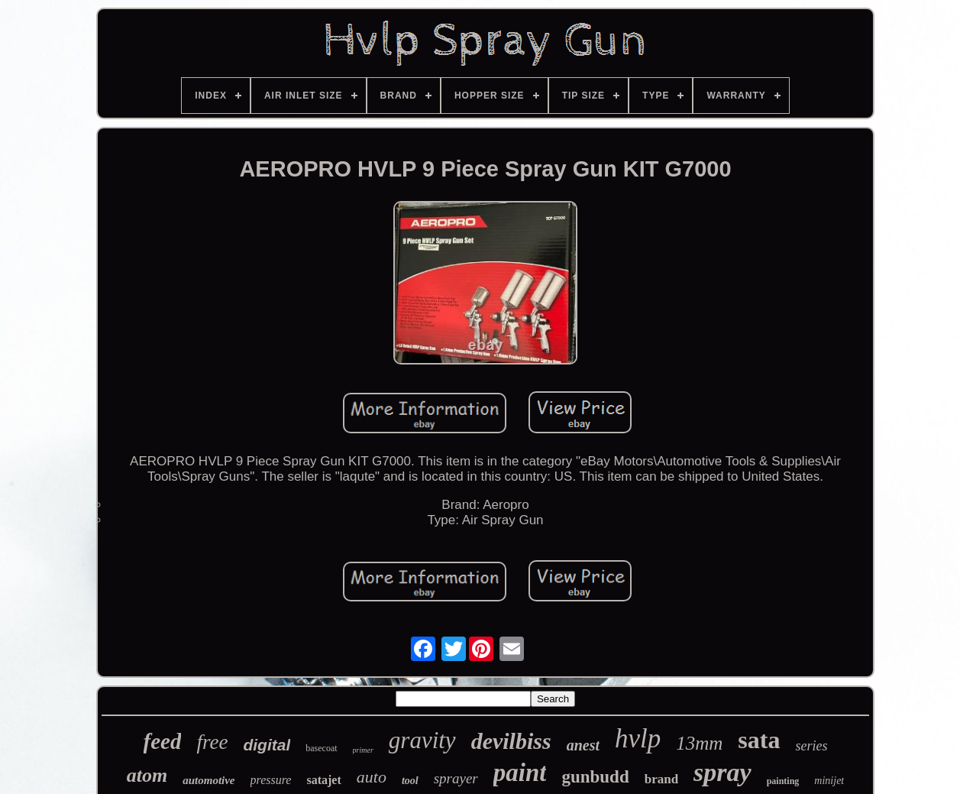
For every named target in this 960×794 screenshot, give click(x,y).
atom (147, 775)
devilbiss (511, 740)
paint (520, 772)
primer (363, 750)
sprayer (456, 778)
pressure (271, 779)
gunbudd (595, 776)
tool (410, 780)
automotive (208, 780)
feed (163, 741)
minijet (829, 780)
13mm (699, 743)
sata (759, 739)
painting (783, 781)
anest (583, 745)
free (212, 742)
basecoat (321, 748)
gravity (422, 740)
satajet (323, 779)
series (811, 745)
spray (722, 772)
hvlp (638, 738)
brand (661, 779)
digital (266, 744)
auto (371, 776)
